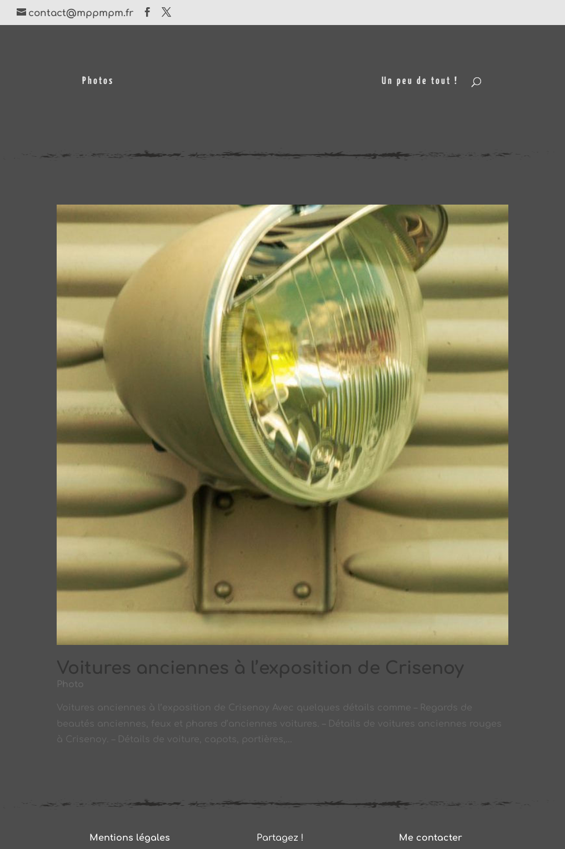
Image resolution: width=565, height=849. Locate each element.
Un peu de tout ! (420, 81)
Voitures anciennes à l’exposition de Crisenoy (260, 668)
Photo (70, 684)
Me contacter (430, 838)
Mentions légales (129, 838)
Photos (98, 81)
